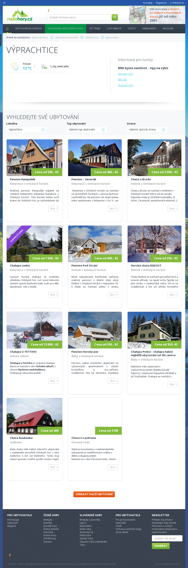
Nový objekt (122, 532)
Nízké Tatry (85, 529)
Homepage (13, 519)
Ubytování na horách (28, 28)
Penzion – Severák (83, 179)
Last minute (114, 28)
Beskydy (48, 519)
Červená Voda (80, 442)
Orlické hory (50, 538)
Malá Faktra (86, 525)
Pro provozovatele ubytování (125, 521)
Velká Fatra (85, 535)
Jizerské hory (50, 525)
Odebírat (160, 546)
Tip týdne (94, 28)
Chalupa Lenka (20, 265)
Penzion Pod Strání (84, 265)
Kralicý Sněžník (51, 529)
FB (49, 10)
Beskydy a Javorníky (90, 519)
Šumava (48, 541)
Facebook (10, 555)
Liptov (83, 522)
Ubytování (12, 522)
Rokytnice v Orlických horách (29, 183)
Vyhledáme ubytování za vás (65, 28)
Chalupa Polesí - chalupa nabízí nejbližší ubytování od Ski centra (153, 353)
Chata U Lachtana (83, 438)
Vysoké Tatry (86, 538)
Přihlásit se (178, 2)
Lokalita (11, 123)
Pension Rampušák (22, 179)
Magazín (168, 28)
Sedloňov (16, 442)
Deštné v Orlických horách (148, 183)
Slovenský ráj (86, 532)
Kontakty (147, 2)
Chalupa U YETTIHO (23, 351)
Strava (131, 123)
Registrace (161, 2)
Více (52, 208)
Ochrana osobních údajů (128, 529)
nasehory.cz (13, 8)
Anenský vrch (125, 74)
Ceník (118, 525)
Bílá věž (122, 79)
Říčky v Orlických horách (87, 356)
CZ (4, 2)
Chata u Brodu (141, 179)
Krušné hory (50, 535)
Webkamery (149, 28)
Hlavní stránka (6, 28)
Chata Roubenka (21, 438)
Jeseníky (48, 522)
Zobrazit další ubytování (94, 494)
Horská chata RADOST (146, 265)
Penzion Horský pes (84, 351)
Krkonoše (48, 532)
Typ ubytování (76, 123)
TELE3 (178, 564)
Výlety (132, 28)
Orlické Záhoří (19, 356)
